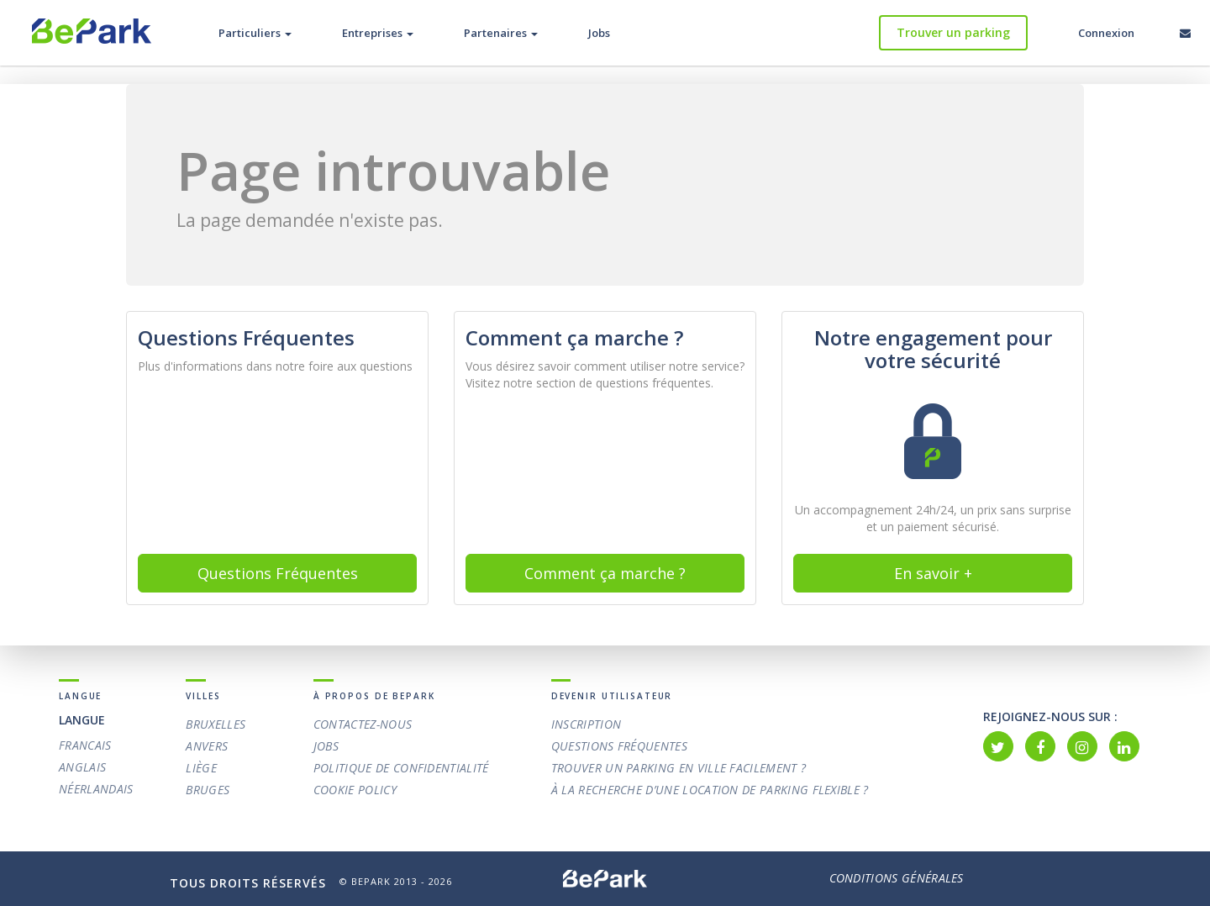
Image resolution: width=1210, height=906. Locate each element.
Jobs (599, 32)
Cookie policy (355, 790)
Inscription (586, 724)
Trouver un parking (953, 32)
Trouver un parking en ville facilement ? (679, 768)
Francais (85, 745)
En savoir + (933, 573)
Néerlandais (96, 789)
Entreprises (377, 32)
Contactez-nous (362, 724)
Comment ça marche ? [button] (605, 573)
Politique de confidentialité (401, 768)
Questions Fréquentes (619, 746)
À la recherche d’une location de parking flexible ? (710, 790)
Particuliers (255, 32)
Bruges (207, 790)
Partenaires (501, 32)
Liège (201, 768)
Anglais (82, 767)
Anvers (207, 746)
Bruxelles (215, 724)
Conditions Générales (896, 879)
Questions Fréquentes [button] (277, 573)
